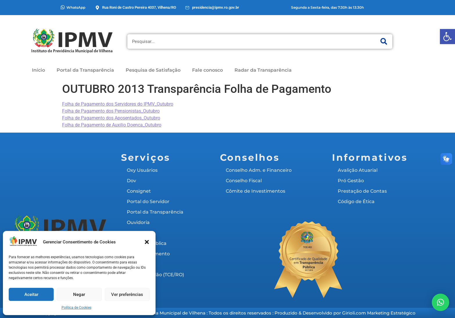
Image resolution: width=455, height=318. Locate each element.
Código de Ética (356, 201)
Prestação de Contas (362, 191)
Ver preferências (127, 294)
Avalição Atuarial (358, 170)
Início (38, 70)
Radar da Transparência (263, 70)
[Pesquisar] (383, 41)
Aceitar (31, 294)
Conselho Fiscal (244, 180)
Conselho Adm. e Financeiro (259, 170)
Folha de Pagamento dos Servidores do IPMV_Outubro (117, 104)
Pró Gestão (351, 180)
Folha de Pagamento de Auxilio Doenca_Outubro (111, 125)
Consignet (139, 191)
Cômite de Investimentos (255, 191)
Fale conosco (207, 70)
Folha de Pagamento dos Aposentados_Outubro (111, 118)
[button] (447, 36)
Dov (131, 180)
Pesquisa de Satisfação (153, 70)
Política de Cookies (76, 308)
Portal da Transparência (85, 70)
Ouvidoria (138, 222)
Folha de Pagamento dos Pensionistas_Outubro (111, 111)
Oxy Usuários (142, 170)
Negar (79, 294)
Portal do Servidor (148, 201)
